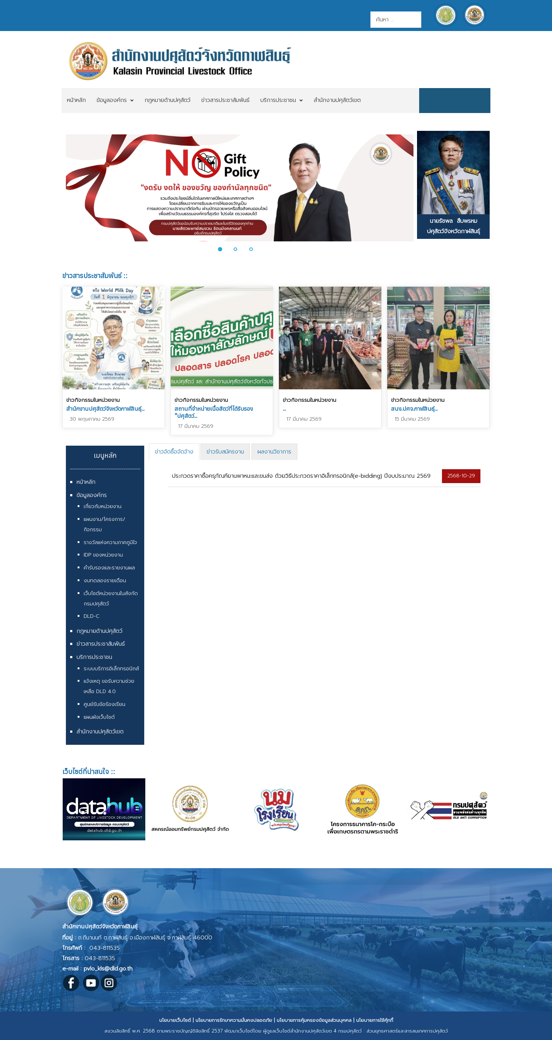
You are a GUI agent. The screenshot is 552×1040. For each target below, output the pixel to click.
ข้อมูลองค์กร (92, 495)
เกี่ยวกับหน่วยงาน (102, 506)
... (284, 408)
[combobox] (395, 19)
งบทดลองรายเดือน (105, 580)
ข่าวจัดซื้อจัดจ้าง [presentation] (174, 451)
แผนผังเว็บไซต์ (99, 717)
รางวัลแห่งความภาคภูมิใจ (110, 542)
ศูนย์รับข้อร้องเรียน (104, 704)
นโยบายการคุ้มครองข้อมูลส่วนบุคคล (314, 1020)
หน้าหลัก (86, 482)
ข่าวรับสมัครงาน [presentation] (225, 451)
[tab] (174, 452)
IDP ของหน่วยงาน (103, 555)
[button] (224, 249)
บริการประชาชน (94, 657)
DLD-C (91, 616)
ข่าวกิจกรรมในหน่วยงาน (93, 400)
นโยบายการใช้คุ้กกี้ (374, 1020)
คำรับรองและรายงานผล (109, 568)
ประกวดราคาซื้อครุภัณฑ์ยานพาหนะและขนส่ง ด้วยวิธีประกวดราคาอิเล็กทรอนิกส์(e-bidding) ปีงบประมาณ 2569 (301, 476)
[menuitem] (76, 100)
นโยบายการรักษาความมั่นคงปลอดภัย (234, 1020)
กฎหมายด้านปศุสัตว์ (100, 631)
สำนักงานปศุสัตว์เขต (100, 731)
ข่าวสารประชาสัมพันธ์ (101, 644)
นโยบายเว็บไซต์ (175, 1020)
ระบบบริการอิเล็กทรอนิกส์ (111, 668)
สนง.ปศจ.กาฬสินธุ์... (414, 408)
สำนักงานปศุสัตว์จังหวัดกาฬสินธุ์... (105, 408)
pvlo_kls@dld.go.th (108, 968)
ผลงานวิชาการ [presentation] (274, 451)
